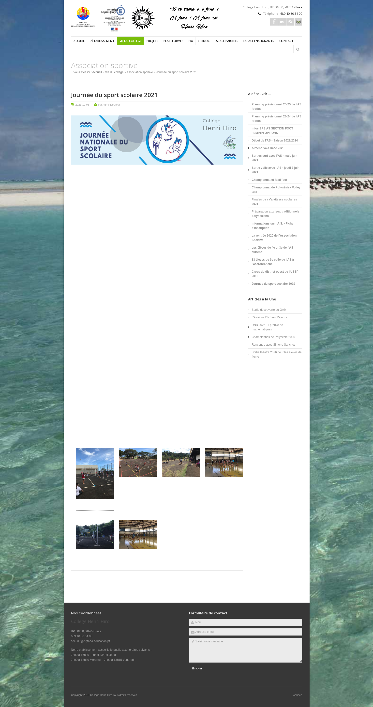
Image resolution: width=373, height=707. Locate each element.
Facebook (274, 22)
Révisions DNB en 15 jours (269, 317)
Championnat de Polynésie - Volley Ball (276, 190)
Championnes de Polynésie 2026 (273, 337)
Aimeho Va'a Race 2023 (268, 148)
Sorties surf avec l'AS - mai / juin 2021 (275, 158)
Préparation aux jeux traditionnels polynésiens (275, 214)
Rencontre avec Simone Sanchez (274, 344)
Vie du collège (130, 41)
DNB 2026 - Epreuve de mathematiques (267, 327)
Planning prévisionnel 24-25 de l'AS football (276, 107)
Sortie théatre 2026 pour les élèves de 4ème (277, 354)
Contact (286, 41)
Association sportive (140, 72)
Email (282, 22)
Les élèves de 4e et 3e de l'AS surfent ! (272, 250)
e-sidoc (203, 41)
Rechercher (298, 49)
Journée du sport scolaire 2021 (114, 95)
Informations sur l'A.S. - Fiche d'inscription (273, 226)
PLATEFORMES (173, 41)
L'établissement (102, 41)
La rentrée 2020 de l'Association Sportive (274, 238)
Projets (152, 41)
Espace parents (226, 41)
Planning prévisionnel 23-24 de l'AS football (276, 119)
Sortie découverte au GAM (269, 309)
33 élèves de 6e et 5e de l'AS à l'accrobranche (273, 262)
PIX (191, 41)
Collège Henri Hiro (101, 694)
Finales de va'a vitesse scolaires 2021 (274, 202)
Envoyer (197, 668)
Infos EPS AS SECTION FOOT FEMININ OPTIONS (272, 131)
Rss (290, 22)
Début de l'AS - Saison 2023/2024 (275, 140)
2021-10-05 (82, 104)
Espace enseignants (258, 41)
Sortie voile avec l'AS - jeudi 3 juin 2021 (275, 170)
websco (297, 694)
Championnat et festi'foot (269, 180)
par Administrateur (109, 104)
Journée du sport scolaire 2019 (273, 283)
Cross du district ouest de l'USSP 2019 (275, 274)
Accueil (79, 41)
